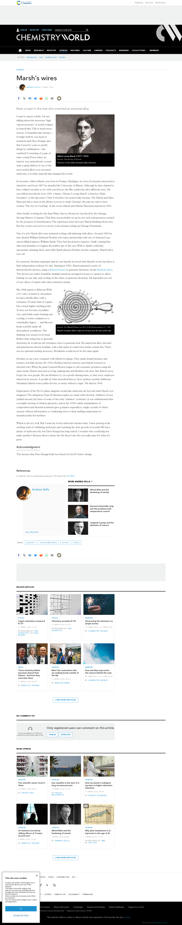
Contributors (62, 877)
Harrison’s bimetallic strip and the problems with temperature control (102, 509)
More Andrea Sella (79, 481)
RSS (73, 877)
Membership (160, 3)
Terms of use (59, 894)
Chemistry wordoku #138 (64, 621)
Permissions (88, 894)
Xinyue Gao (27, 793)
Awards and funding (96, 907)
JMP (103, 841)
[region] (21, 897)
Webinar (89, 618)
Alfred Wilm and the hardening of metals (99, 491)
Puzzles (62, 57)
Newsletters (32, 57)
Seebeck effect (104, 269)
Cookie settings (21, 915)
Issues (50, 877)
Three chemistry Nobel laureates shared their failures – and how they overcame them (29, 674)
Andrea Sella (33, 87)
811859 (71, 476)
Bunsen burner (58, 269)
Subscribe (47, 30)
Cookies (47, 894)
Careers (55, 667)
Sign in (52, 735)
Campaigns (78, 907)
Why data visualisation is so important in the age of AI (98, 831)
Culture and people (48, 543)
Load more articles (65, 700)
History (65, 543)
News (20, 667)
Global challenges (116, 907)
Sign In (23, 30)
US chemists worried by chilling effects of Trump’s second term (30, 833)
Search (87, 30)
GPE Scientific (28, 632)
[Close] (37, 875)
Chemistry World (98, 631)
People (76, 543)
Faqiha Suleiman (97, 795)
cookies (127, 917)
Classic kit (30, 543)
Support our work (136, 907)
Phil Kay (92, 843)
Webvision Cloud (160, 922)
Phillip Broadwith (58, 794)
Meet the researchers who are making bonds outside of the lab (65, 673)
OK (21, 909)
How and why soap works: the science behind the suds (98, 671)
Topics (42, 877)
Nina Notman (62, 683)
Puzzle (21, 618)
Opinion (20, 70)
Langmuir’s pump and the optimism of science (102, 523)
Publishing (139, 3)
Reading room (51, 57)
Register (34, 30)
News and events (61, 907)
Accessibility (74, 894)
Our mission (44, 907)
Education (149, 3)
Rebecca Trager (30, 685)
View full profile (31, 532)
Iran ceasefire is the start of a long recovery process (65, 784)
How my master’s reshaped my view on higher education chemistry (98, 785)
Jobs (41, 57)
